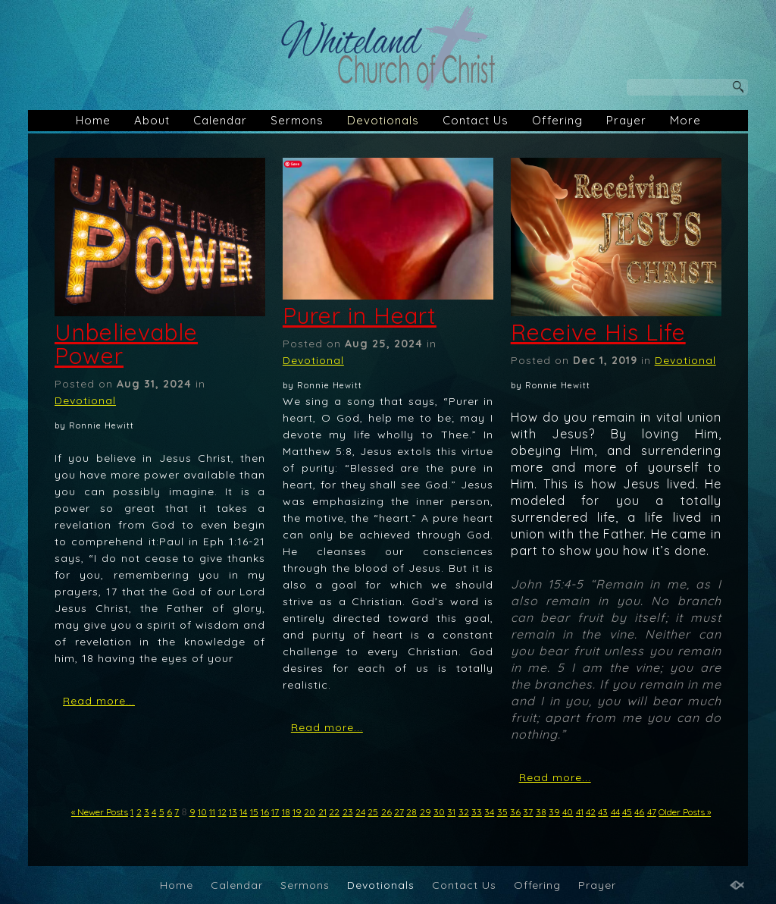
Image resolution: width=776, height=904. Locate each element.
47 (651, 812)
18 (286, 812)
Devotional (85, 400)
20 (309, 812)
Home (93, 120)
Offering (557, 120)
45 (627, 812)
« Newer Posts (99, 812)
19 (297, 812)
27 (399, 812)
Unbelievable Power (126, 344)
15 (254, 812)
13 (233, 812)
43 (603, 812)
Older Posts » (685, 812)
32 (463, 812)
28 (411, 812)
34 (489, 812)
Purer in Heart (359, 315)
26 (386, 812)
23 (348, 812)
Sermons (297, 120)
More (685, 120)
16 (265, 812)
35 (502, 812)
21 (322, 812)
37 (528, 812)
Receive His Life (598, 332)
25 (373, 812)
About (152, 120)
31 (451, 812)
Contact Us (475, 120)
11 (212, 812)
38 (541, 812)
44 (615, 812)
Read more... (99, 701)
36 (515, 812)
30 (439, 812)
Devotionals (383, 120)
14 (243, 812)
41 (580, 812)
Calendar (220, 120)
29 (425, 812)
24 (360, 812)
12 (222, 812)
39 (554, 812)
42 (591, 812)
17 (275, 812)
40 (567, 812)
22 (334, 812)
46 (639, 812)
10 (202, 812)
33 (476, 812)
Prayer (626, 120)
